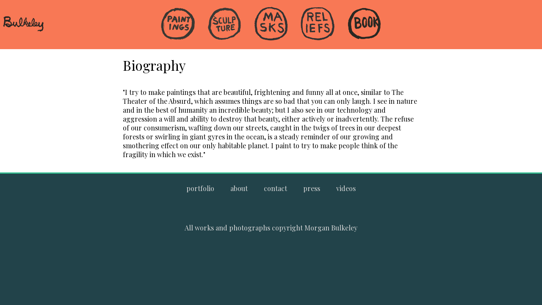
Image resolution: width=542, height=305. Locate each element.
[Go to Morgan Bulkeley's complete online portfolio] (200, 188)
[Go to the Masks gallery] (271, 24)
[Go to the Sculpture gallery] (224, 24)
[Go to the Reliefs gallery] (318, 24)
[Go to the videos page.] (345, 188)
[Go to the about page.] (239, 188)
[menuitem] (178, 37)
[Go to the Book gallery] (364, 24)
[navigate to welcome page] (23, 30)
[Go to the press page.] (311, 188)
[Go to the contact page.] (275, 188)
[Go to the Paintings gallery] (178, 24)
